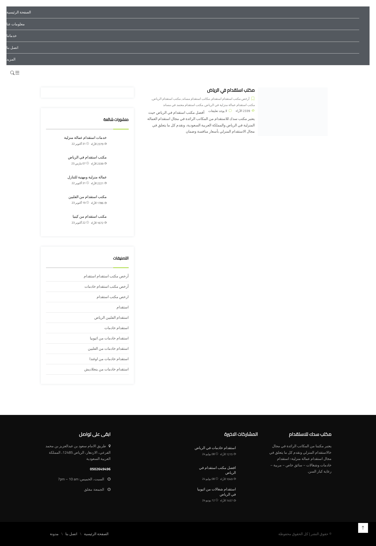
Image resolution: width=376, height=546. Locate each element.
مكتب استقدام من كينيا (90, 216)
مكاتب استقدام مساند (196, 99)
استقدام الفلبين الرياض (111, 317)
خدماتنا (11, 35)
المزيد (11, 59)
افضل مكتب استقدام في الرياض (217, 470)
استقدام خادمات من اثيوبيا (109, 338)
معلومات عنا (15, 24)
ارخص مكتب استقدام (113, 296)
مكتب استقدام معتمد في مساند (183, 105)
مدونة (54, 534)
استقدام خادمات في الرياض (215, 448)
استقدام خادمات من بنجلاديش (106, 369)
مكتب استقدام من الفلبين (87, 197)
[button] (17, 73)
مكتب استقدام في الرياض (231, 90)
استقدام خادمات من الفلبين (108, 348)
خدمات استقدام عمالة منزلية (85, 137)
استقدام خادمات (116, 327)
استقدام (123, 307)
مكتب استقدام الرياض (166, 99)
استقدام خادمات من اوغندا (109, 358)
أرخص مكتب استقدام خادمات (107, 286)
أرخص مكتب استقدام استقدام (230, 99)
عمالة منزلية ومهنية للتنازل (87, 177)
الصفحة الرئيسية (18, 12)
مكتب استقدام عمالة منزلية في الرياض (230, 105)
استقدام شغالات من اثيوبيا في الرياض (216, 491)
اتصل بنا (12, 47)
